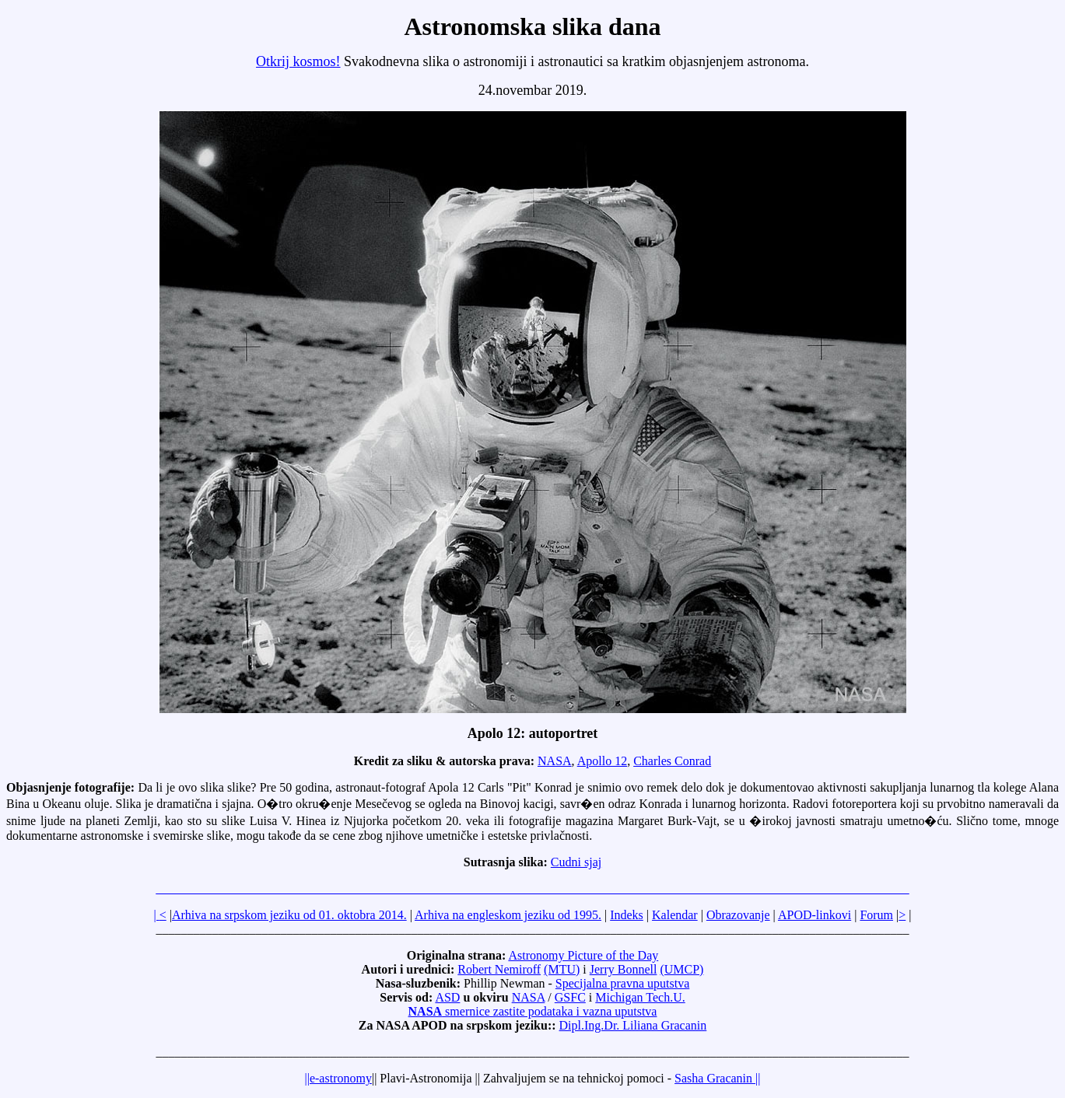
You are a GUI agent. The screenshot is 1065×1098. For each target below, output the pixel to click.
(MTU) (562, 969)
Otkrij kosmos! (298, 61)
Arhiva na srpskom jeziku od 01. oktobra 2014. (289, 914)
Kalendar (675, 914)
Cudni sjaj (576, 862)
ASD (447, 997)
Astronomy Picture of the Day (583, 955)
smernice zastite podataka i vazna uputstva (532, 1011)
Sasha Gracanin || (717, 1078)
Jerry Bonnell (623, 969)
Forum (876, 914)
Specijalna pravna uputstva (622, 983)
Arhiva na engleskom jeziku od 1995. (508, 914)
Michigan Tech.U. (640, 997)
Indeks (626, 914)
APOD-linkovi (814, 914)
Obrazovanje (738, 914)
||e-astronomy (338, 1078)
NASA (555, 761)
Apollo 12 (602, 761)
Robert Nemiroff (499, 969)
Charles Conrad (672, 761)
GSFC (570, 997)
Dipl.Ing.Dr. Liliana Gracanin (633, 1025)
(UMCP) (681, 969)
